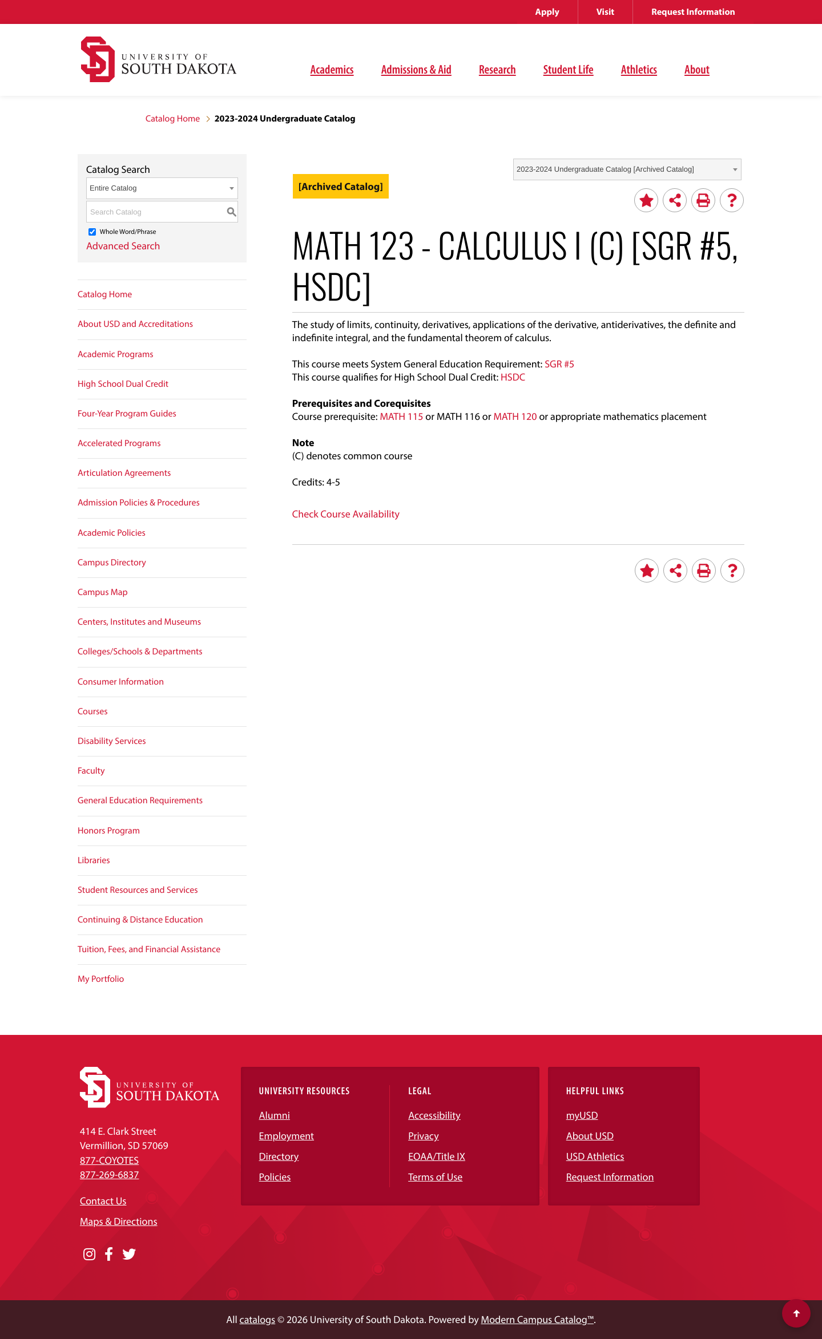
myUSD (582, 1115)
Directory (279, 1156)
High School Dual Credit (123, 384)
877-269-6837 (109, 1174)
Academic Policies (112, 533)
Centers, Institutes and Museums (139, 622)
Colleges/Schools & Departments (140, 651)
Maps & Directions (119, 1221)
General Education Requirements (140, 800)
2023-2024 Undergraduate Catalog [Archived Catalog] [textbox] (605, 169)
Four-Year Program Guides (127, 413)
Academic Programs (116, 354)
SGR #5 (559, 363)
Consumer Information (121, 681)
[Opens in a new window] (89, 1254)
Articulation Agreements (124, 473)
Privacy (423, 1135)
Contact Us (103, 1200)
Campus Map (103, 592)
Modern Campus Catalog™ (537, 1319)
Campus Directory (112, 562)
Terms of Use (435, 1176)
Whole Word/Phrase (128, 232)
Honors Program (109, 830)
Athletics (639, 69)
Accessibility (434, 1115)
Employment (287, 1135)
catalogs (258, 1319)
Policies (275, 1176)
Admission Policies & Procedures (139, 502)
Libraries (94, 860)
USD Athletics (595, 1156)
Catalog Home (173, 118)
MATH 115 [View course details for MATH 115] (401, 416)
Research (497, 69)
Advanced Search (123, 245)
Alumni (274, 1115)
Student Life (568, 69)
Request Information (693, 12)
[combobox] (627, 169)
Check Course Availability (346, 513)
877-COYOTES (109, 1160)
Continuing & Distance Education (140, 919)
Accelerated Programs (119, 443)
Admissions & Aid (416, 69)
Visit (605, 12)
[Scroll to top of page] (796, 1313)
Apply (547, 12)
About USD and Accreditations (135, 324)
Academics (332, 69)
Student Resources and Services (138, 890)
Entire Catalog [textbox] (113, 188)
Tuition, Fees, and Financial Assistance (149, 949)
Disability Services (112, 741)
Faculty (91, 770)
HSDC (513, 376)
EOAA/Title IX (436, 1156)
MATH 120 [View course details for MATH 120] (515, 416)
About (697, 69)
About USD (590, 1135)
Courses (93, 711)
